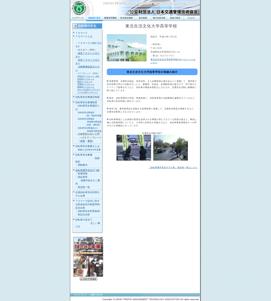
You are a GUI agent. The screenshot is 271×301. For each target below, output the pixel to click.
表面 (82, 141)
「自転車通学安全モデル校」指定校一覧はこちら (173, 167)
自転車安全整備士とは (87, 146)
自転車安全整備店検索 (87, 97)
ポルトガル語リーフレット (88, 89)
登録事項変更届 (94, 122)
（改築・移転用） (93, 125)
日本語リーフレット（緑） (88, 76)
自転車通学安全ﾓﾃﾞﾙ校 (87, 170)
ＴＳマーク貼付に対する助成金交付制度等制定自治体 (87, 204)
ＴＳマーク (81, 33)
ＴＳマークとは (83, 36)
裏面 (89, 141)
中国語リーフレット (85, 84)
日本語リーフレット (85, 79)
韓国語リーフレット (85, 87)
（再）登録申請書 (93, 115)
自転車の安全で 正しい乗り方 (87, 223)
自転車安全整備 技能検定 (87, 158)
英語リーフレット (84, 81)
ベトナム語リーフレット (87, 92)
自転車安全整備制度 (86, 102)
